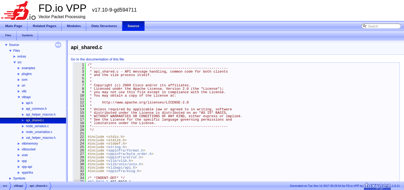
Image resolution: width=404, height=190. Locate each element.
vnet (25, 155)
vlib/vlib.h (119, 160)
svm (24, 80)
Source (14, 45)
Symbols (19, 178)
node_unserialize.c (39, 132)
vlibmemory (30, 143)
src (19, 62)
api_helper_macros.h (40, 114)
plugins (27, 74)
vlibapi (26, 97)
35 (79, 181)
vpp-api (27, 167)
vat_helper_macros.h (40, 138)
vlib (24, 91)
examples (28, 68)
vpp (24, 161)
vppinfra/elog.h (123, 171)
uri (23, 85)
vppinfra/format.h (125, 150)
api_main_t (98, 181)
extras (21, 56)
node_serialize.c (37, 126)
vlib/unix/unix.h (124, 164)
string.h (116, 147)
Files (16, 51)
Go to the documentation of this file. (98, 59)
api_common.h (36, 109)
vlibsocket (29, 149)
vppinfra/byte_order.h (130, 153)
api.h (29, 103)
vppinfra (27, 172)
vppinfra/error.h (124, 157)
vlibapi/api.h (121, 167)
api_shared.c (35, 120)
